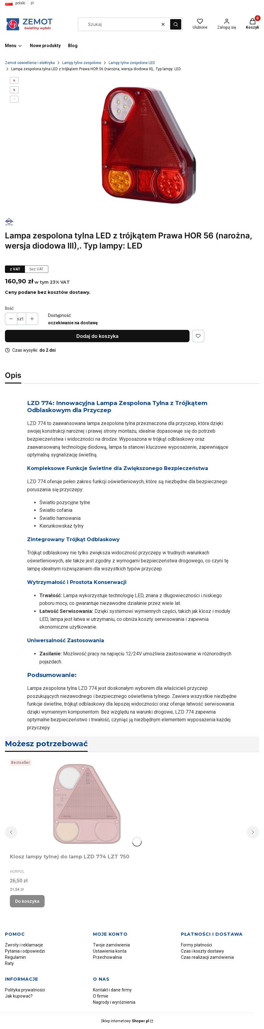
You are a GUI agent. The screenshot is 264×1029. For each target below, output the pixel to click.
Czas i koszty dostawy (202, 951)
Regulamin (15, 957)
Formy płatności (196, 944)
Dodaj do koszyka (97, 336)
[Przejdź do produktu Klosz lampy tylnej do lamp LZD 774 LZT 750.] (87, 804)
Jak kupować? (19, 996)
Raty (9, 963)
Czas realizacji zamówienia (207, 957)
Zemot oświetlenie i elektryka (30, 63)
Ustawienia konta (109, 951)
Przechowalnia (107, 957)
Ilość (9, 308)
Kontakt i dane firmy (112, 989)
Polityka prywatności (25, 989)
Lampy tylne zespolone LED (132, 63)
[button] (175, 24)
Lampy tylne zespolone (81, 63)
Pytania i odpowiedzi (25, 951)
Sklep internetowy (125, 1021)
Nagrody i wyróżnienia (114, 1002)
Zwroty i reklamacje (24, 944)
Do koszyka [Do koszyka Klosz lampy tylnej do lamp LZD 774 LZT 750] (27, 901)
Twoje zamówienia (111, 944)
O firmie (100, 996)
